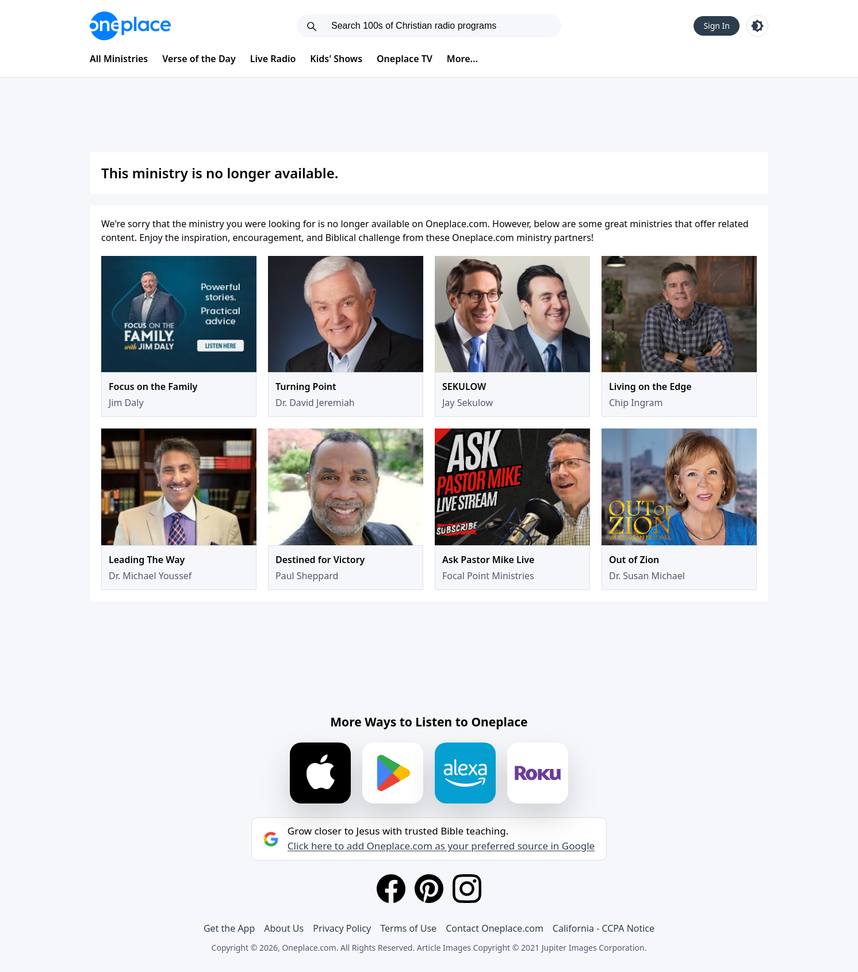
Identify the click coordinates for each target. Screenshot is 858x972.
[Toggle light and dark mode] (757, 26)
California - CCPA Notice (603, 928)
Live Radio (273, 58)
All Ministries (119, 58)
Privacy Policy (342, 928)
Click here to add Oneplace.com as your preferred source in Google (441, 846)
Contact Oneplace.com (494, 928)
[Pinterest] (429, 888)
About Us (284, 928)
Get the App (229, 928)
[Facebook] (391, 888)
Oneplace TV (404, 58)
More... (462, 58)
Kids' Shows (336, 58)
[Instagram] (467, 888)
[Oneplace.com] (130, 26)
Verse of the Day (199, 58)
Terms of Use (408, 928)
